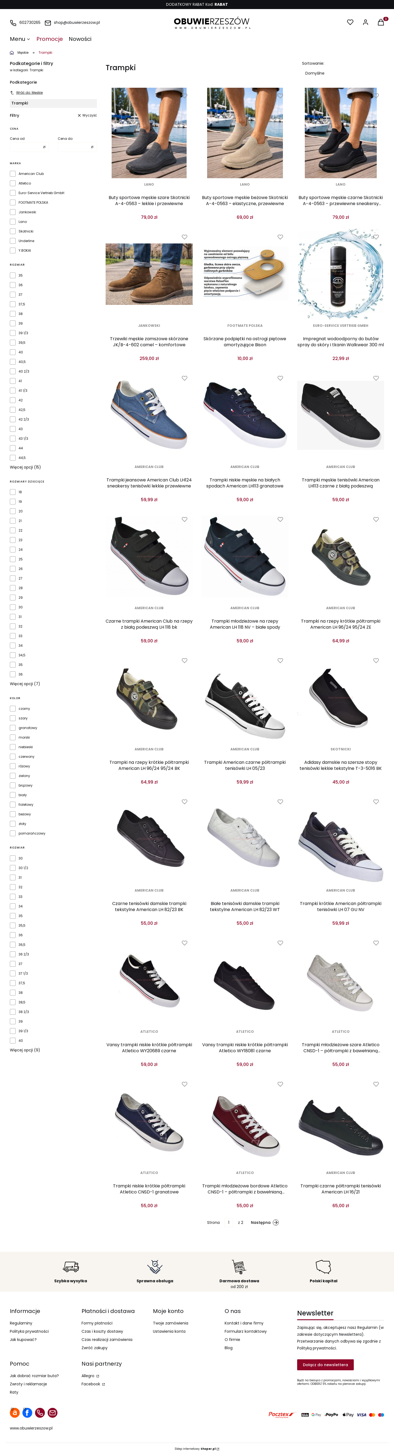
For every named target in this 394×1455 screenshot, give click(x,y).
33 (20, 636)
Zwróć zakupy (95, 1348)
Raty (14, 1392)
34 (21, 645)
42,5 (22, 410)
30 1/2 (23, 868)
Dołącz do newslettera (325, 1365)
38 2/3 (24, 1012)
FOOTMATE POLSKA (33, 202)
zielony (24, 776)
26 (21, 569)
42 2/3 (24, 419)
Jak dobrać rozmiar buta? (34, 1376)
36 (21, 285)
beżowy (25, 814)
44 (21, 448)
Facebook (91, 1384)
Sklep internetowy (195, 1449)
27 (20, 578)
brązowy (26, 785)
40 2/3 (24, 371)
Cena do (65, 139)
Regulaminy (21, 1323)
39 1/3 (23, 333)
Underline (26, 241)
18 (20, 492)
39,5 (22, 343)
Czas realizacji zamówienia (107, 1339)
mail (52, 1413)
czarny (24, 709)
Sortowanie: (313, 63)
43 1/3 (23, 438)
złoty (22, 824)
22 (20, 530)
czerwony (26, 757)
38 (21, 314)
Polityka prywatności (29, 1331)
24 (21, 550)
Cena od (17, 139)
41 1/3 (23, 390)
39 (21, 323)
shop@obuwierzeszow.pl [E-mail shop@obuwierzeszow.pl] (77, 22)
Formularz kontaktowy (246, 1331)
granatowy (28, 728)
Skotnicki (26, 231)
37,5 (22, 304)
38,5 (22, 1002)
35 (21, 275)
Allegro (88, 1376)
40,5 (22, 362)
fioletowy (26, 804)
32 (20, 626)
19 (20, 502)
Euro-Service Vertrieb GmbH (41, 193)
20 (21, 511)
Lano (23, 222)
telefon (40, 1413)
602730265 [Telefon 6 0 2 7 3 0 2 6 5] (29, 22)
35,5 (22, 925)
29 (21, 597)
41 (20, 381)
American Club (31, 174)
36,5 (22, 945)
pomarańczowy (32, 833)
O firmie (232, 1339)
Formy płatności (97, 1323)
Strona (213, 1222)
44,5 (22, 458)
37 (20, 295)
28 (21, 588)
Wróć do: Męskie (26, 92)
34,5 (22, 655)
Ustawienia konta (169, 1331)
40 (21, 352)
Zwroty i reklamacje (28, 1384)
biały (23, 795)
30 (21, 607)
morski (24, 737)
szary (23, 718)
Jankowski (27, 212)
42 (21, 400)
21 (20, 521)
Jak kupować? (23, 1339)
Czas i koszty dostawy (102, 1331)
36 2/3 (24, 954)
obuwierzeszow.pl (12, 53)
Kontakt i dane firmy (244, 1323)
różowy (24, 766)
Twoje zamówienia (170, 1323)
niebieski (26, 747)
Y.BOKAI (25, 250)
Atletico (25, 183)
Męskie (23, 52)
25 (21, 559)
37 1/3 (23, 973)
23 (20, 540)
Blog (229, 1348)
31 (20, 617)
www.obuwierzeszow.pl (31, 1428)
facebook (27, 1413)
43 (21, 429)
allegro (15, 1413)
